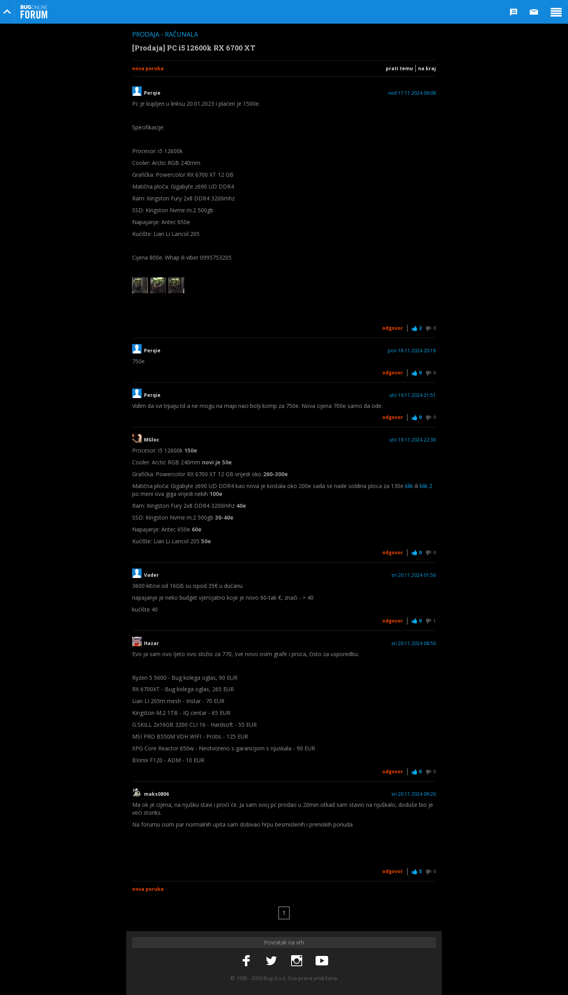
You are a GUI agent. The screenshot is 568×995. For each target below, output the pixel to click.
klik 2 (426, 486)
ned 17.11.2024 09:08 (412, 93)
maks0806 (156, 794)
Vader (151, 575)
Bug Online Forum (34, 12)
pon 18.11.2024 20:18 (412, 350)
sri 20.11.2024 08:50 (413, 643)
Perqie (152, 93)
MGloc (151, 440)
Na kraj (427, 68)
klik (409, 486)
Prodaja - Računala (165, 34)
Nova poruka (148, 68)
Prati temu (399, 68)
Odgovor (392, 328)
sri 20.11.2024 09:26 (413, 794)
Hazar (151, 643)
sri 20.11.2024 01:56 (413, 575)
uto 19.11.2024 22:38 (412, 440)
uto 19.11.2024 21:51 (412, 395)
